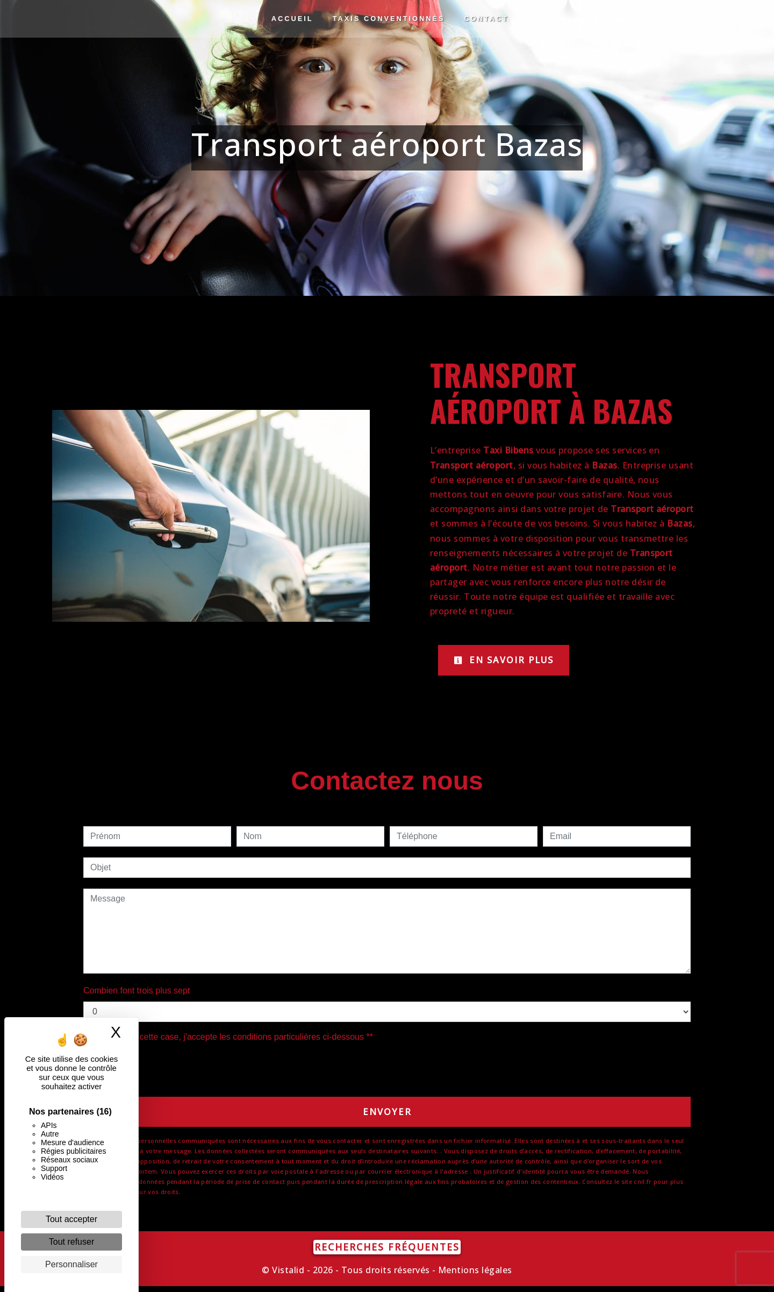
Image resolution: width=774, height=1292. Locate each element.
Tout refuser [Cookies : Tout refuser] (71, 1241)
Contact (486, 19)
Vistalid (288, 1276)
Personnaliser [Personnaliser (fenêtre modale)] (71, 1264)
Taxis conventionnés (389, 19)
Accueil (292, 19)
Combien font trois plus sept (136, 993)
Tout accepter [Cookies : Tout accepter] (71, 1219)
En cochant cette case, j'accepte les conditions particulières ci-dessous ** (233, 1039)
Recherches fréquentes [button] (387, 1252)
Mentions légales (474, 1276)
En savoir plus (512, 661)
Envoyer (387, 1116)
